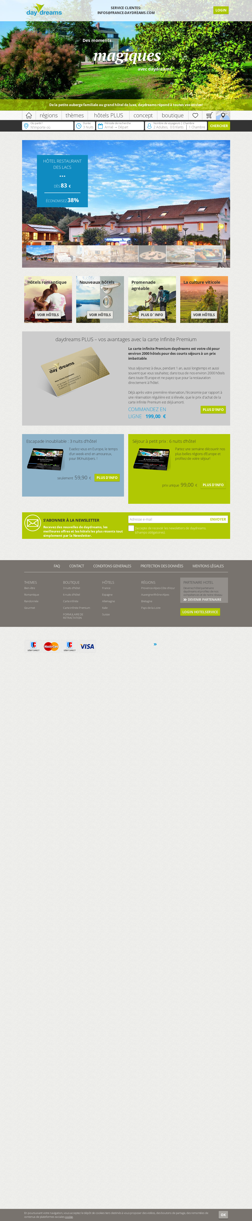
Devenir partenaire (204, 599)
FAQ (57, 566)
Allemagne (108, 601)
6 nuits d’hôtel (71, 594)
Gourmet (29, 608)
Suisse (106, 614)
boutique (173, 115)
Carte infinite (70, 601)
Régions (148, 582)
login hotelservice (200, 612)
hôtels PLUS (108, 115)
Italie (105, 608)
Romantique (31, 594)
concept (143, 115)
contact (76, 566)
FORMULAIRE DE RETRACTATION (73, 616)
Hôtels (108, 582)
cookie (69, 1217)
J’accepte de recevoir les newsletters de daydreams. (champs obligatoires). (171, 530)
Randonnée (31, 601)
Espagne (107, 594)
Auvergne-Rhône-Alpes (155, 594)
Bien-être (29, 588)
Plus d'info (213, 409)
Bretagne (146, 601)
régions (49, 115)
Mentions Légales (208, 566)
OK (223, 1214)
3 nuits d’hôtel (71, 588)
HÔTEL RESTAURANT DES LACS (62, 164)
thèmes (75, 115)
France (106, 588)
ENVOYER (218, 519)
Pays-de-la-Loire (150, 608)
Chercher (219, 126)
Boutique (71, 582)
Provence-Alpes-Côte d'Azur (158, 588)
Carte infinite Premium (76, 608)
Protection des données (162, 566)
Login (221, 10)
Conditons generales (112, 566)
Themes (30, 582)
